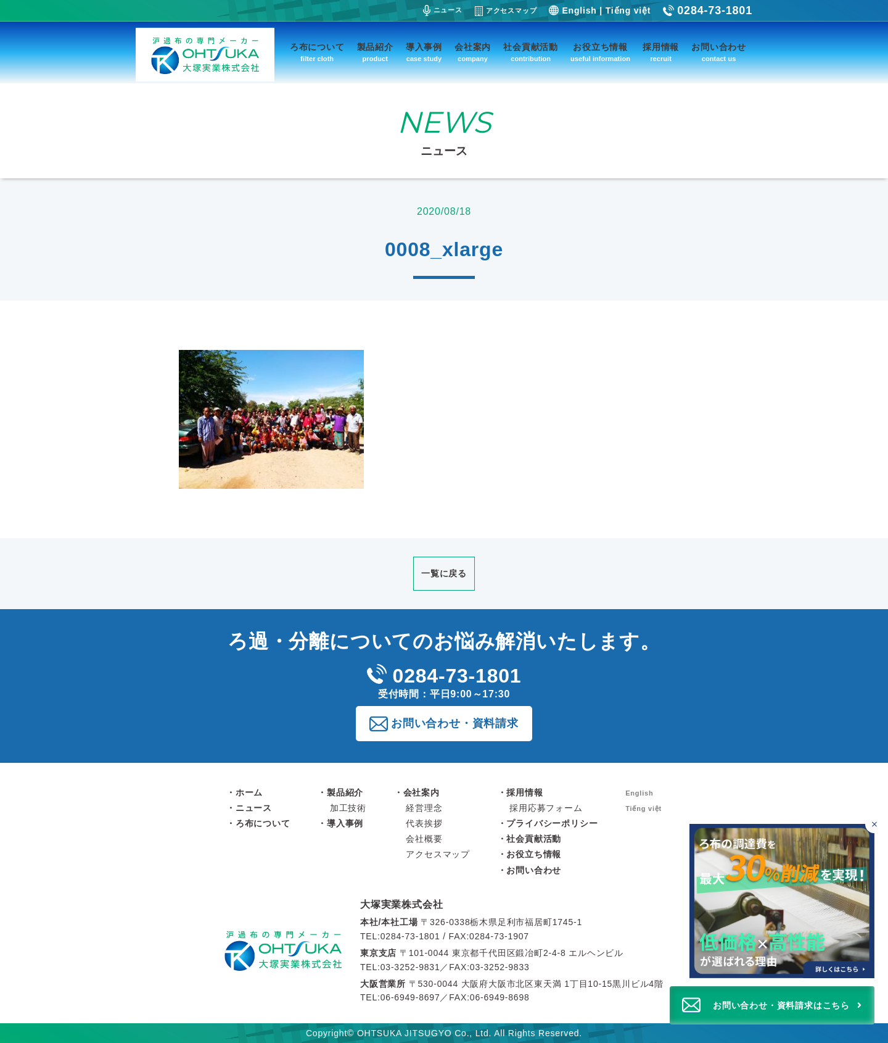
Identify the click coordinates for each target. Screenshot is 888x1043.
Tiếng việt (628, 10)
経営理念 (424, 808)
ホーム (249, 792)
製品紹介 (375, 53)
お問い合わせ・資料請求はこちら (781, 1005)
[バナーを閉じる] (874, 824)
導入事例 (424, 53)
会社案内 (472, 53)
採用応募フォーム (545, 808)
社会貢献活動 (530, 53)
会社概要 (424, 839)
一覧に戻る (444, 573)
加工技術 (348, 808)
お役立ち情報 (600, 53)
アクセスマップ (506, 11)
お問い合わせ (718, 53)
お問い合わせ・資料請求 (455, 723)
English (579, 10)
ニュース (442, 10)
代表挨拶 (424, 823)
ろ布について (317, 53)
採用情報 (661, 53)
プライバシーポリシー (552, 823)
